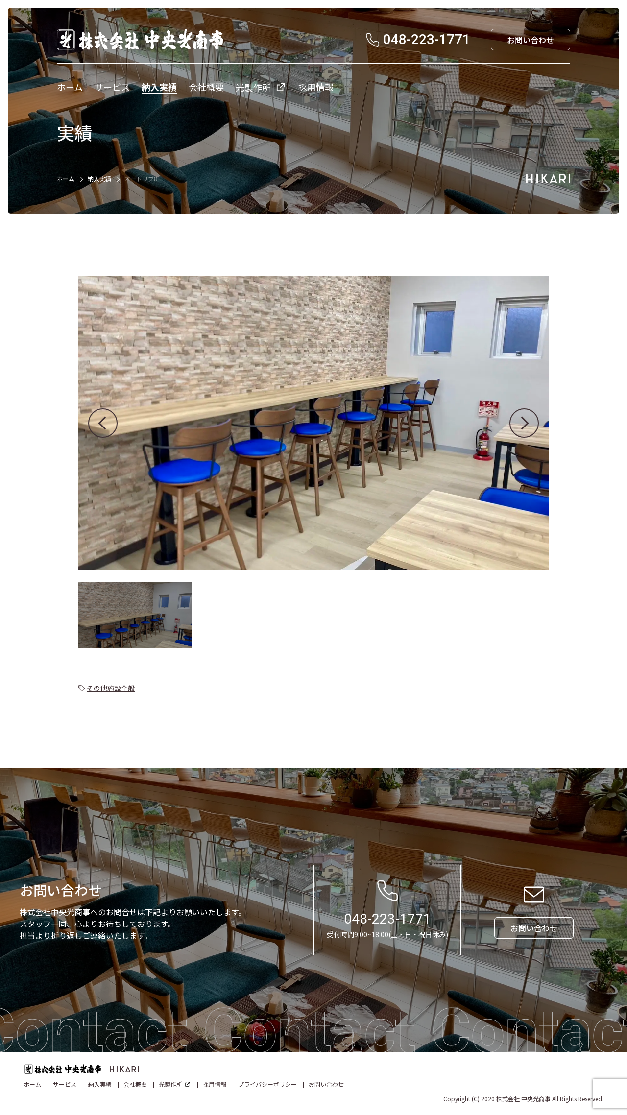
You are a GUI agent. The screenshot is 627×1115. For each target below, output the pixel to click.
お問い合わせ (326, 1084)
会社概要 (135, 1084)
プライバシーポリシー (267, 1084)
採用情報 (214, 1084)
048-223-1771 (387, 919)
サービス (64, 1084)
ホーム (65, 178)
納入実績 (99, 178)
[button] (103, 423)
